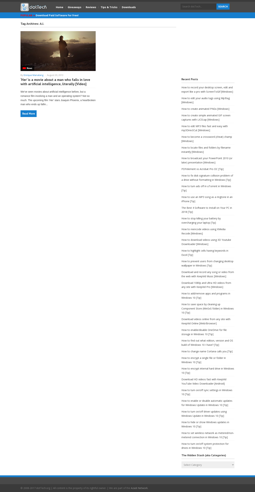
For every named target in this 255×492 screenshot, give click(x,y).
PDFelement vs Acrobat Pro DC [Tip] (202, 169)
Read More (28, 113)
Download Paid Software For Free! (57, 15)
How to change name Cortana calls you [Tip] (207, 351)
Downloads (129, 7)
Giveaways (74, 7)
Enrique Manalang (33, 75)
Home (59, 7)
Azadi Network (139, 488)
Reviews (91, 7)
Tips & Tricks (109, 7)
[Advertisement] (207, 49)
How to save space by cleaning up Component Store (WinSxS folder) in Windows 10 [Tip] (207, 308)
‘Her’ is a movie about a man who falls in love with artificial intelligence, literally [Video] (55, 81)
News (29, 68)
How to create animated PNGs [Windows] (205, 108)
